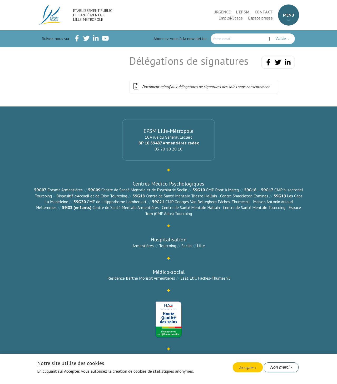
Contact (264, 11)
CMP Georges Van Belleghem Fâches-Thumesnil (207, 201)
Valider (281, 38)
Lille (201, 245)
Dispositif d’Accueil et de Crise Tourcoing (91, 195)
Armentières (143, 245)
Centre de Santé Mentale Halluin (191, 207)
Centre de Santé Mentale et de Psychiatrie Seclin (144, 189)
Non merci (280, 367)
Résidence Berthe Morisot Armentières (141, 278)
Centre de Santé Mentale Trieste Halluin (181, 195)
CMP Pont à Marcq (222, 189)
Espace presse (260, 18)
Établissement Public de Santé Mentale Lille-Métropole (92, 15)
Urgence (222, 11)
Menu (288, 15)
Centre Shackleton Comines (244, 195)
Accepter (246, 367)
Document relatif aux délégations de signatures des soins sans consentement (201, 86)
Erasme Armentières (65, 189)
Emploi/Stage (231, 18)
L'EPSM (242, 11)
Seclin (186, 245)
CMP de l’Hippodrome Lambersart (117, 201)
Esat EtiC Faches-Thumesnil (205, 278)
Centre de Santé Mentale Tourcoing (254, 207)
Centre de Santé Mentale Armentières (125, 207)
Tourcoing (167, 245)
